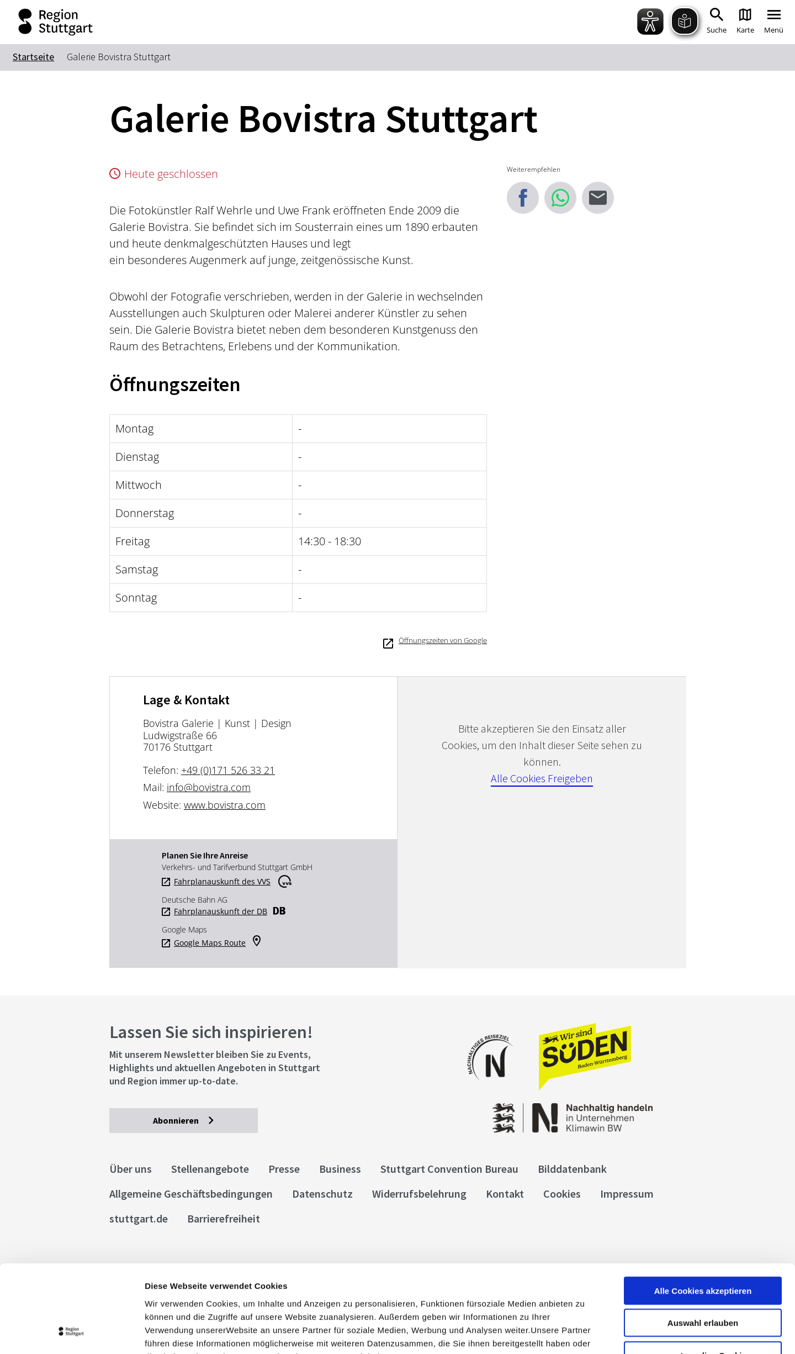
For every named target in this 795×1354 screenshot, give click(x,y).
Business (340, 1169)
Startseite (33, 56)
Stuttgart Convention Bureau (449, 1169)
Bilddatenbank (572, 1169)
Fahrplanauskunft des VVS (222, 882)
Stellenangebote (210, 1169)
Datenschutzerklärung (245, 1287)
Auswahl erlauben (702, 1241)
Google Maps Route (210, 943)
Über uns (130, 1169)
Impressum (168, 1287)
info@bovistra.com (209, 787)
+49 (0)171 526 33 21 (228, 770)
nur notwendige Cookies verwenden (703, 1277)
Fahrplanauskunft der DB (220, 911)
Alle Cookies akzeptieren (703, 1208)
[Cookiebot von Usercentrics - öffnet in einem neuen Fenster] (71, 1332)
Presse (284, 1169)
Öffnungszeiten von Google (443, 640)
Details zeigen (587, 1332)
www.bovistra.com (225, 805)
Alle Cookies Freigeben (542, 778)
